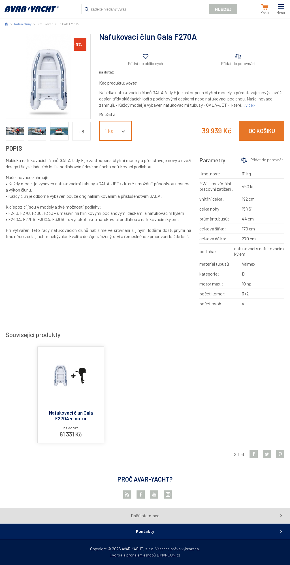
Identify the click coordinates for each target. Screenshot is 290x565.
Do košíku (262, 130)
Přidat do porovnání (238, 63)
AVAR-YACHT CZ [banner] (31, 12)
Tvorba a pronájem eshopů (133, 555)
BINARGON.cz (168, 555)
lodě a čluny (22, 24)
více (249, 105)
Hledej (223, 9)
